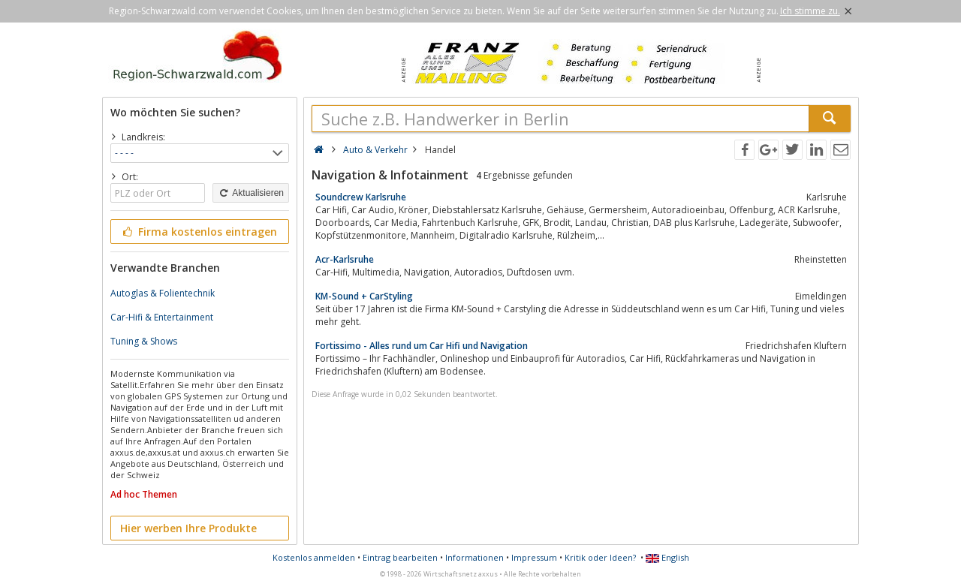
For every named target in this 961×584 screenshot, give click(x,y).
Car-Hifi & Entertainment (161, 317)
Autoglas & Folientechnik (162, 293)
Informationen (474, 557)
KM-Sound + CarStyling (364, 296)
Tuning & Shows (143, 341)
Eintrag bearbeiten (400, 557)
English (667, 557)
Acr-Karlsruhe (344, 259)
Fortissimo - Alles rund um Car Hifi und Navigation (421, 345)
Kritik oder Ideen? (600, 557)
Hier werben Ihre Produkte (188, 528)
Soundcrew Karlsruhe (360, 197)
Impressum (534, 557)
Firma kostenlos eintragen (198, 231)
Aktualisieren (251, 193)
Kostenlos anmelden (314, 557)
